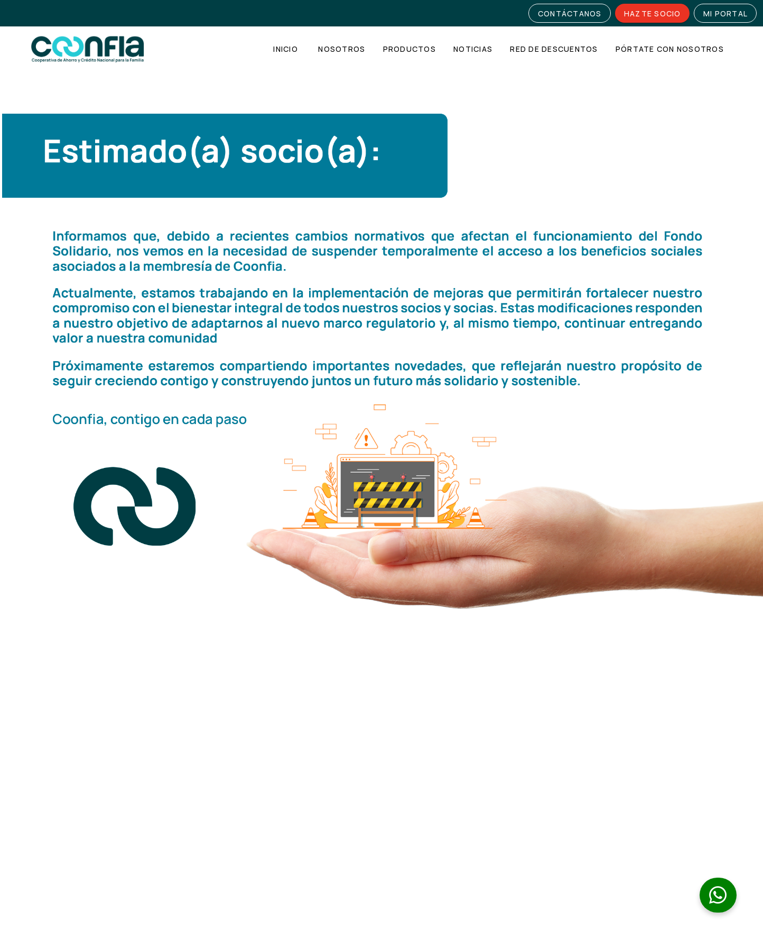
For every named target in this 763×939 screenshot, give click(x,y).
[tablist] (497, 48)
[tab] (285, 48)
